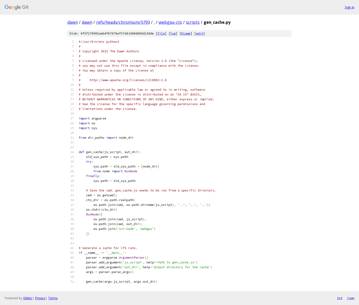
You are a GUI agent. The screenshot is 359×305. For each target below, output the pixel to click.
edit (199, 33)
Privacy (40, 298)
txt (340, 298)
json (350, 298)
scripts (193, 22)
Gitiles (27, 298)
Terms (53, 298)
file (161, 33)
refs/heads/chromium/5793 (123, 22)
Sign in (349, 7)
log (173, 33)
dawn (72, 22)
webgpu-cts (170, 22)
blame (185, 33)
